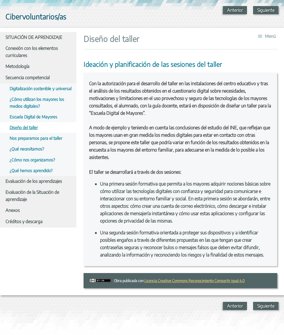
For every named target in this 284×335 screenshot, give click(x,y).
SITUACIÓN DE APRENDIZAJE (33, 37)
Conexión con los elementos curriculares (31, 52)
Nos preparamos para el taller (36, 138)
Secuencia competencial (27, 77)
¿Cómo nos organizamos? (32, 159)
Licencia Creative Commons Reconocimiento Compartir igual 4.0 (194, 280)
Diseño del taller (24, 127)
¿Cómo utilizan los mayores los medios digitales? (37, 102)
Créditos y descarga (23, 221)
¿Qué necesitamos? (27, 148)
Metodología (17, 66)
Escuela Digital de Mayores (33, 116)
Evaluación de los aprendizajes (33, 181)
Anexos (12, 210)
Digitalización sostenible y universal (40, 88)
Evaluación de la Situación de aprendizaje (32, 195)
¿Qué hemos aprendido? (31, 170)
